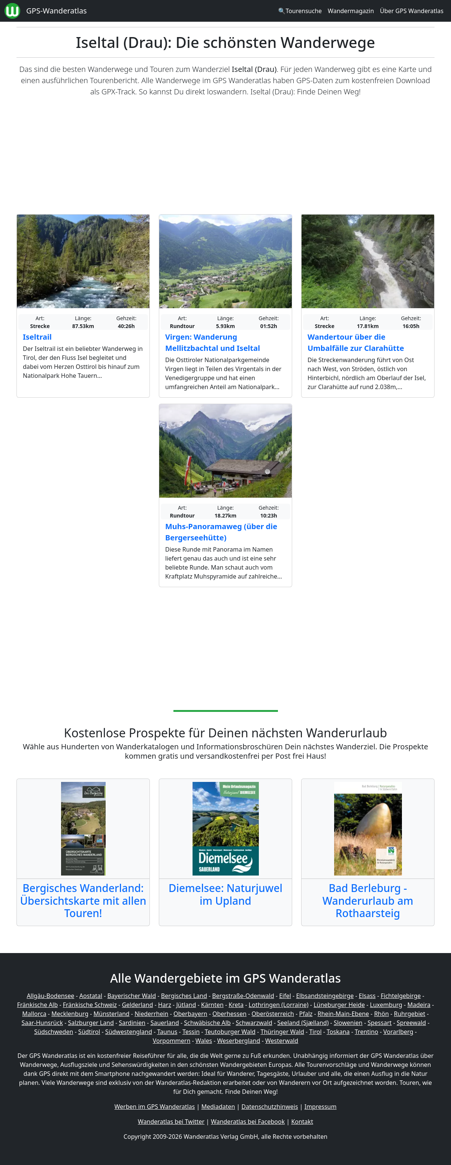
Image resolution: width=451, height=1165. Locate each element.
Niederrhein (151, 1014)
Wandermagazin (351, 11)
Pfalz (305, 1014)
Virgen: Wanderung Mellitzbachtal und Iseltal (212, 342)
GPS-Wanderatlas (56, 11)
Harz (164, 1005)
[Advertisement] (225, 155)
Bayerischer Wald (131, 996)
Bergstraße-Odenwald (243, 996)
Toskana (338, 1032)
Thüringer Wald (282, 1032)
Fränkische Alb (37, 1005)
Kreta (235, 1005)
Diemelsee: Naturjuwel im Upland (225, 894)
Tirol (315, 1032)
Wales (204, 1041)
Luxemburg (386, 1005)
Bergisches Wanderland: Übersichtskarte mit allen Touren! (83, 900)
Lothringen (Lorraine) (279, 1005)
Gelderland (137, 1005)
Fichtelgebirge (401, 996)
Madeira (418, 1005)
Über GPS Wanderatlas (412, 11)
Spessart (379, 1023)
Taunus (167, 1032)
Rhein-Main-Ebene (343, 1014)
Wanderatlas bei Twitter (171, 1121)
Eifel (285, 996)
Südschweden (53, 1032)
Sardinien (132, 1023)
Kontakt (302, 1121)
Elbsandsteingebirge (325, 996)
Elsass (367, 996)
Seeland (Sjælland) (303, 1023)
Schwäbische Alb (207, 1023)
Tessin (191, 1032)
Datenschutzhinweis (270, 1106)
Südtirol (89, 1032)
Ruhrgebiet (410, 1014)
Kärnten (212, 1005)
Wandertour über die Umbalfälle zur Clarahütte (356, 342)
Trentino (366, 1032)
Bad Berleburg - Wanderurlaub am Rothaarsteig (368, 900)
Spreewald (411, 1023)
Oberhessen (229, 1014)
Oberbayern (190, 1014)
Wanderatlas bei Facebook (248, 1121)
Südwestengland (128, 1032)
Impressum (321, 1106)
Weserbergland (238, 1041)
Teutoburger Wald (230, 1032)
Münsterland (112, 1014)
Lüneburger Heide (339, 1005)
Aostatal (90, 996)
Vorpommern (172, 1041)
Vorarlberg (398, 1032)
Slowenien (348, 1023)
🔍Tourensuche (300, 11)
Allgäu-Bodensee (50, 996)
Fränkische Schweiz (90, 1005)
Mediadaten (218, 1106)
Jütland (186, 1005)
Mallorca (34, 1014)
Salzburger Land (90, 1023)
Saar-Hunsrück (42, 1023)
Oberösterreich (273, 1014)
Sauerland (165, 1023)
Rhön (381, 1014)
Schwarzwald (254, 1023)
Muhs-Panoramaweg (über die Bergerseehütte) (221, 532)
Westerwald (281, 1041)
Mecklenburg (69, 1014)
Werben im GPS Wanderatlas (155, 1106)
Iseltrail (37, 337)
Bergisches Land (184, 996)
